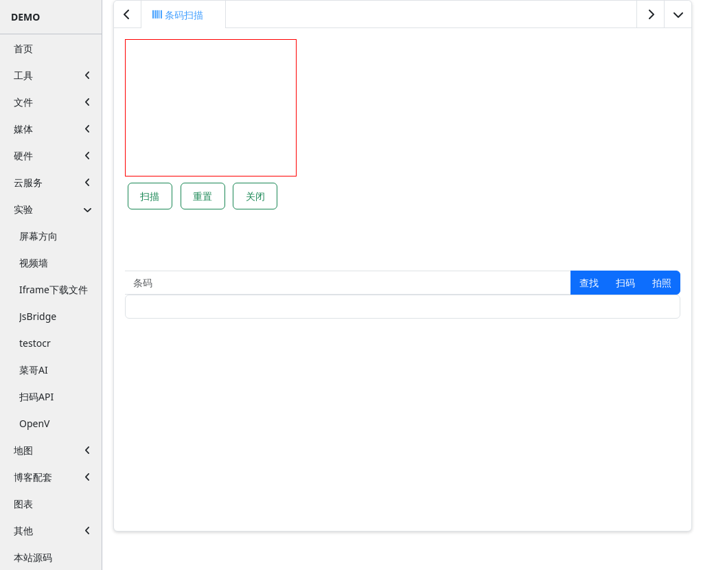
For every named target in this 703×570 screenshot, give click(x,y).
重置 (202, 196)
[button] (589, 283)
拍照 (661, 282)
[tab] (183, 14)
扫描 (149, 196)
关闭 (255, 196)
